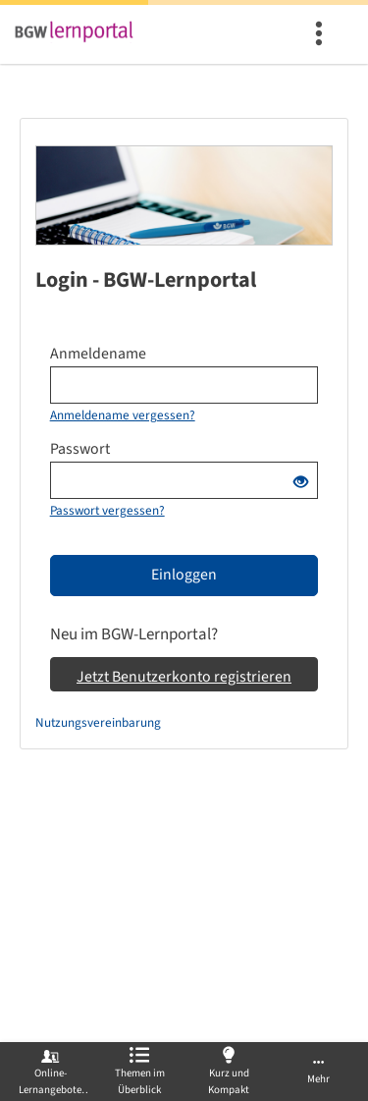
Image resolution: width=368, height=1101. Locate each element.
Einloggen (184, 574)
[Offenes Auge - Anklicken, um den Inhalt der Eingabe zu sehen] (300, 483)
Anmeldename (98, 353)
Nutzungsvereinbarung (98, 722)
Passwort (80, 449)
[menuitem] (321, 34)
